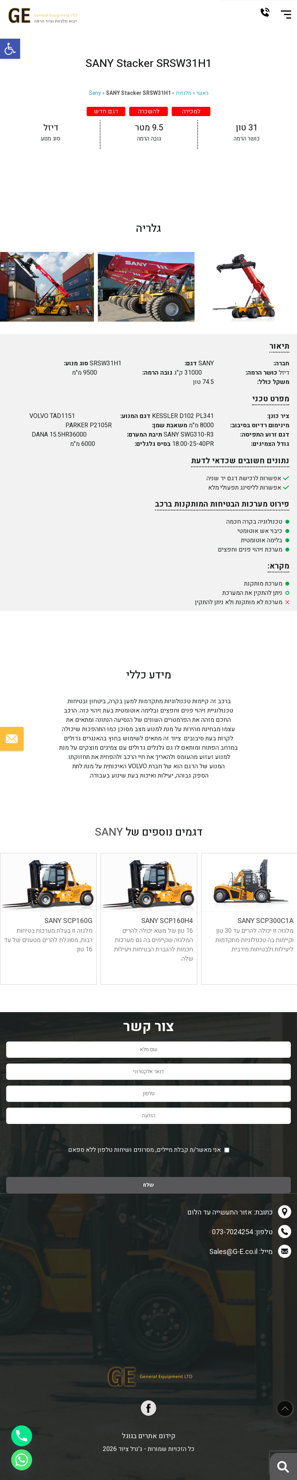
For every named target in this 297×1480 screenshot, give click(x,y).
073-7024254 (265, 12)
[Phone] (21, 1435)
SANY (109, 832)
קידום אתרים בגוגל (149, 1436)
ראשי (202, 93)
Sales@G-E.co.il (233, 1252)
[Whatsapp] (21, 1459)
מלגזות (183, 93)
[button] (10, 49)
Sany (95, 93)
